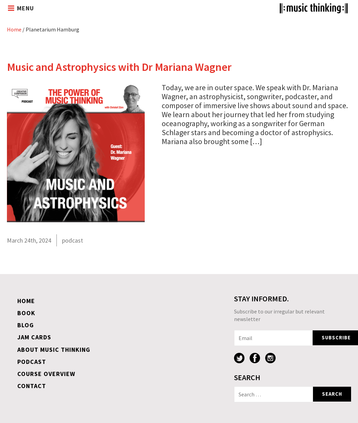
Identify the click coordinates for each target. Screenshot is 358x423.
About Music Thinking (53, 350)
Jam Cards (34, 337)
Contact (31, 386)
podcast (72, 240)
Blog (25, 325)
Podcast (31, 362)
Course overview (46, 374)
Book (26, 313)
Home (14, 29)
